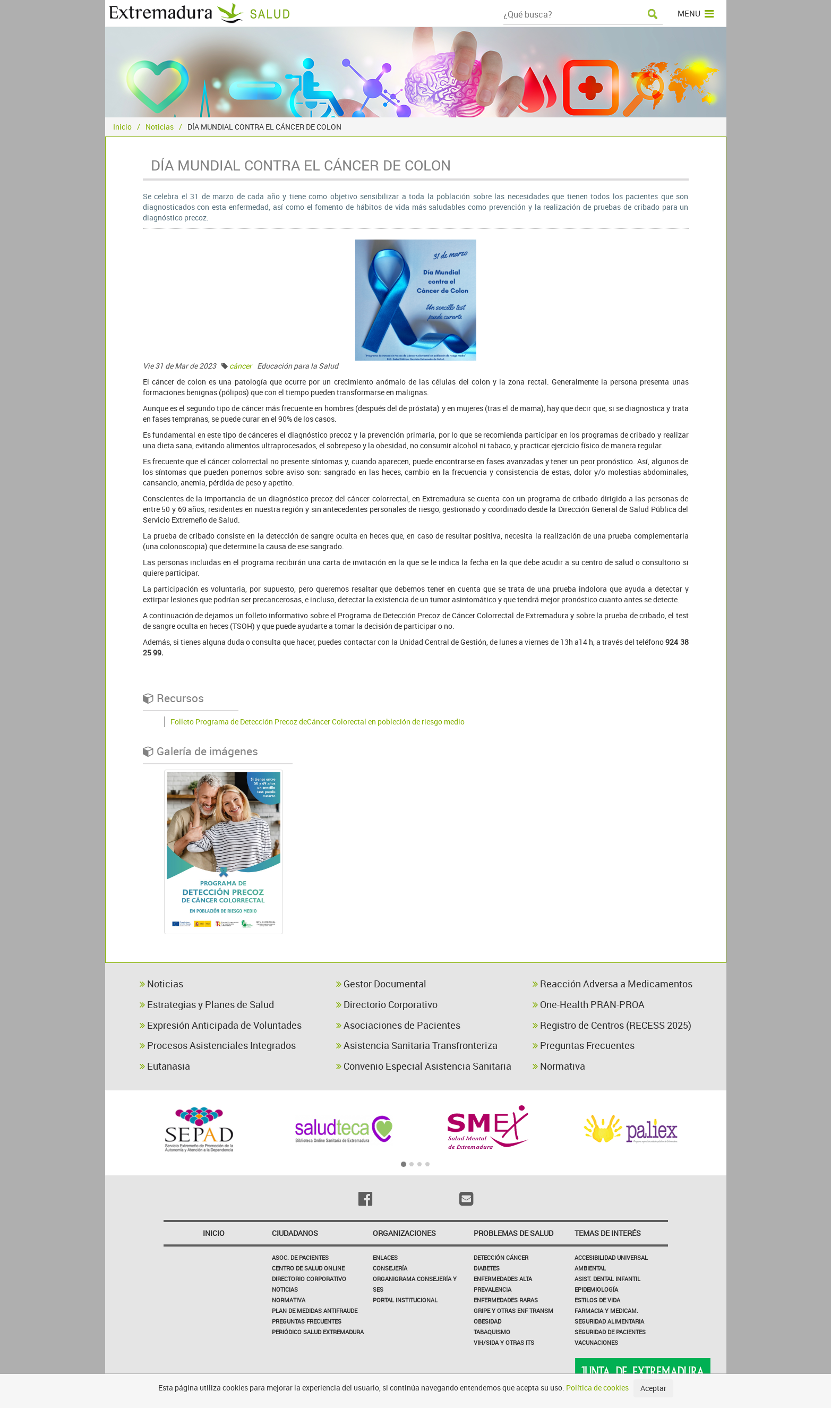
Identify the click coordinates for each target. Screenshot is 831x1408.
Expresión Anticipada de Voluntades (221, 1025)
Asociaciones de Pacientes (398, 1025)
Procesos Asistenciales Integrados (218, 1045)
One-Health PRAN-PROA (589, 1004)
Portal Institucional (405, 1300)
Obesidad (487, 1321)
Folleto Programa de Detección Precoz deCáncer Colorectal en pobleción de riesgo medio (317, 721)
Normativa (559, 1066)
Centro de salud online (308, 1268)
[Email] (466, 1198)
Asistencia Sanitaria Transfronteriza (417, 1045)
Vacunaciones (596, 1342)
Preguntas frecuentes (306, 1321)
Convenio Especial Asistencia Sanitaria (423, 1066)
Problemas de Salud (513, 1233)
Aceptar (653, 1388)
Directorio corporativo (309, 1279)
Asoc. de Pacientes (300, 1257)
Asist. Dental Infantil (607, 1279)
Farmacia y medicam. (606, 1311)
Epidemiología (596, 1289)
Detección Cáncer (501, 1257)
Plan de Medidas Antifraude (314, 1311)
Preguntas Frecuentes (584, 1045)
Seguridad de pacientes (610, 1332)
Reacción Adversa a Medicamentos (612, 983)
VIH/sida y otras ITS (504, 1342)
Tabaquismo (492, 1332)
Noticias (159, 127)
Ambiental (590, 1268)
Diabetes (487, 1268)
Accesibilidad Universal (611, 1257)
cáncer (240, 366)
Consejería (390, 1268)
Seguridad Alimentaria (609, 1321)
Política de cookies (597, 1388)
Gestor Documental (381, 983)
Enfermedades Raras (506, 1300)
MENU (696, 13)
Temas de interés (608, 1233)
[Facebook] (365, 1198)
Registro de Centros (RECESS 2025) (612, 1025)
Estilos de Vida (597, 1300)
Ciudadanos (295, 1233)
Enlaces (385, 1257)
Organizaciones (404, 1233)
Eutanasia (165, 1066)
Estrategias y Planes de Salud (207, 1004)
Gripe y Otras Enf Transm (513, 1311)
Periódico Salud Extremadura (318, 1332)
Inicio (122, 127)
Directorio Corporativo (387, 1004)
